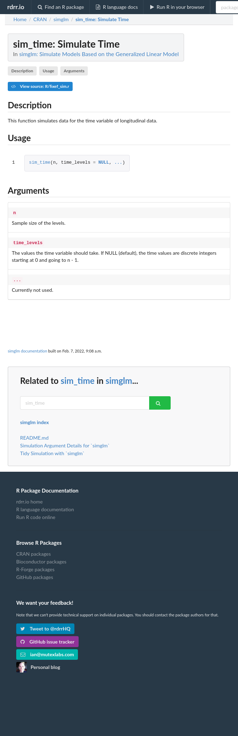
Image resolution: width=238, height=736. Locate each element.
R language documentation (45, 507)
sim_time (39, 163)
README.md (34, 436)
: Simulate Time (102, 19)
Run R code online (35, 515)
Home (19, 19)
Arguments (74, 70)
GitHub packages (34, 575)
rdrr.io (15, 7)
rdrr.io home (29, 499)
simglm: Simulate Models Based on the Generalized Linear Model (99, 53)
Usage (48, 70)
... (118, 163)
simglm (118, 378)
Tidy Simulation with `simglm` (52, 451)
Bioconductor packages (41, 559)
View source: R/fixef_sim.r (40, 86)
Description (22, 70)
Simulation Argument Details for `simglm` (65, 443)
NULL (103, 163)
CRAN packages (33, 552)
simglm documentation (27, 348)
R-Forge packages (35, 567)
